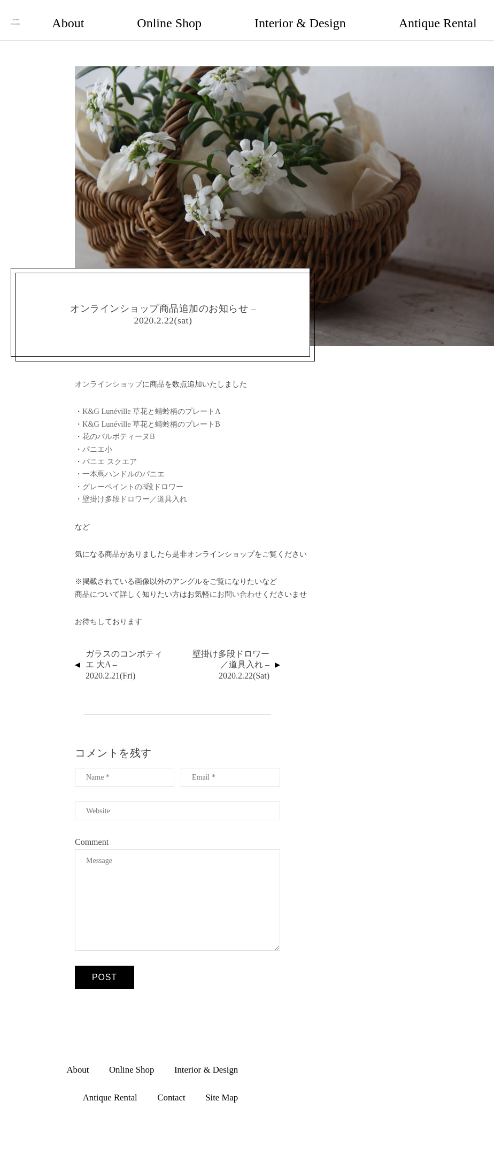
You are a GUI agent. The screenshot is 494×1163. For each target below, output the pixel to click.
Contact (408, 14)
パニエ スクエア (109, 450)
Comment (92, 831)
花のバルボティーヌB (118, 425)
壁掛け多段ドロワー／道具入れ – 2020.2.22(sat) (230, 654)
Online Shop (215, 14)
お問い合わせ (239, 583)
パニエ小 (97, 438)
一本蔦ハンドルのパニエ (123, 463)
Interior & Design (282, 14)
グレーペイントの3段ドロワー (132, 476)
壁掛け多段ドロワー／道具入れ (134, 488)
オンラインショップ (108, 373)
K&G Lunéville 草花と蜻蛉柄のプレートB (151, 413)
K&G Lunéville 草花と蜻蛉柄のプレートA (151, 401)
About (166, 14)
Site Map (453, 14)
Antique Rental (352, 14)
